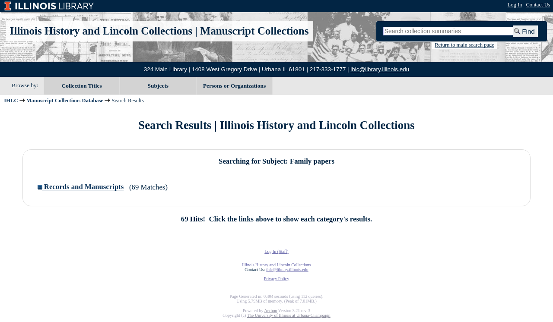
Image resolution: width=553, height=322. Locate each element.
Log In (515, 5)
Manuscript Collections (254, 31)
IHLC (11, 101)
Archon (270, 310)
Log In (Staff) (276, 251)
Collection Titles (82, 85)
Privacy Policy (276, 278)
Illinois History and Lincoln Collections (101, 31)
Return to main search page (464, 45)
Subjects (158, 85)
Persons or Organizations (234, 85)
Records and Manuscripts (81, 187)
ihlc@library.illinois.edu (379, 69)
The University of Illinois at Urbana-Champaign (289, 315)
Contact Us (538, 5)
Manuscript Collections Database (64, 101)
